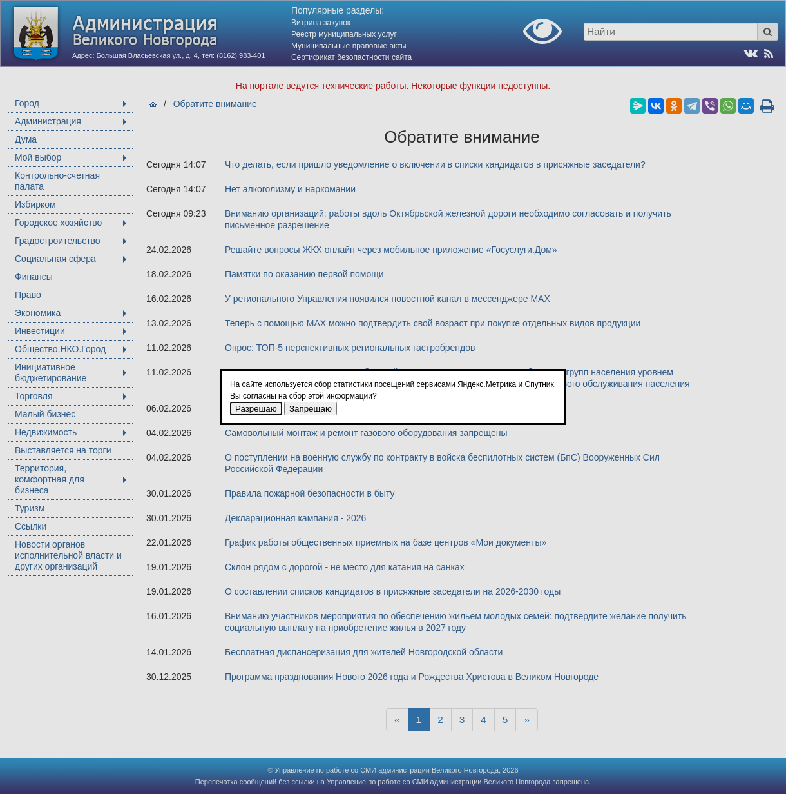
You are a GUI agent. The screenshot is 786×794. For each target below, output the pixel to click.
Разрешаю (256, 408)
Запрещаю (310, 408)
